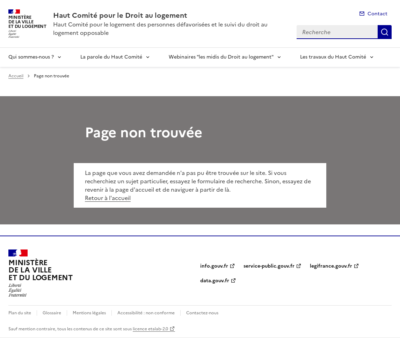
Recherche (385, 32)
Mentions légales (89, 313)
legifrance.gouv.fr (331, 266)
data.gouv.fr (214, 280)
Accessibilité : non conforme (146, 313)
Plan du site (19, 313)
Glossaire (52, 313)
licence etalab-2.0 (150, 329)
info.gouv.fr (214, 266)
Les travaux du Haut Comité (333, 57)
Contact (377, 13)
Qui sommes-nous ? (31, 57)
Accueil (15, 76)
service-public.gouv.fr (268, 266)
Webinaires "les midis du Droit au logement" (221, 57)
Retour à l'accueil (108, 198)
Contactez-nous (202, 313)
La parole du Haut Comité (111, 57)
